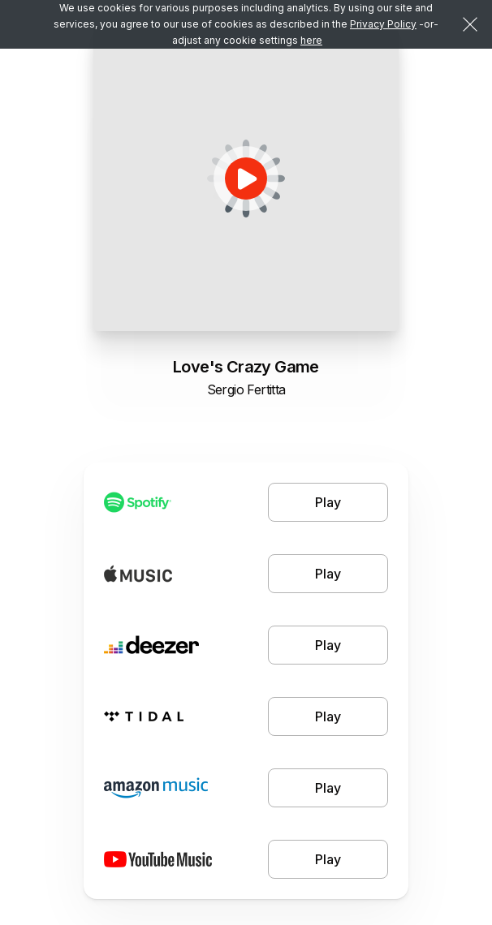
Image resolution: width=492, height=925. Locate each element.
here (311, 40)
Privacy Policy (383, 24)
